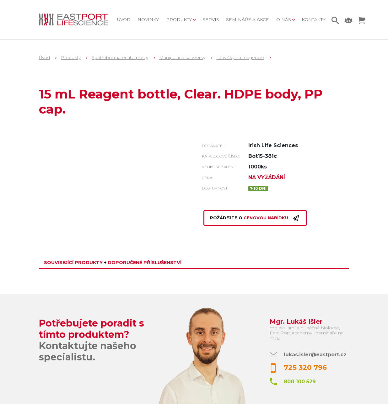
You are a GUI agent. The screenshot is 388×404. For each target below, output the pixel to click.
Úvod (124, 19)
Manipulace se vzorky (182, 57)
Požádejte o (255, 218)
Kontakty (314, 19)
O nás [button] (284, 19)
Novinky (148, 19)
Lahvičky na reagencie (240, 57)
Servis (210, 19)
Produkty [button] (179, 19)
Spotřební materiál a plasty (120, 57)
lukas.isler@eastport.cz (315, 355)
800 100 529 (300, 382)
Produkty (71, 57)
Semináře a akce (247, 19)
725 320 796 (305, 367)
